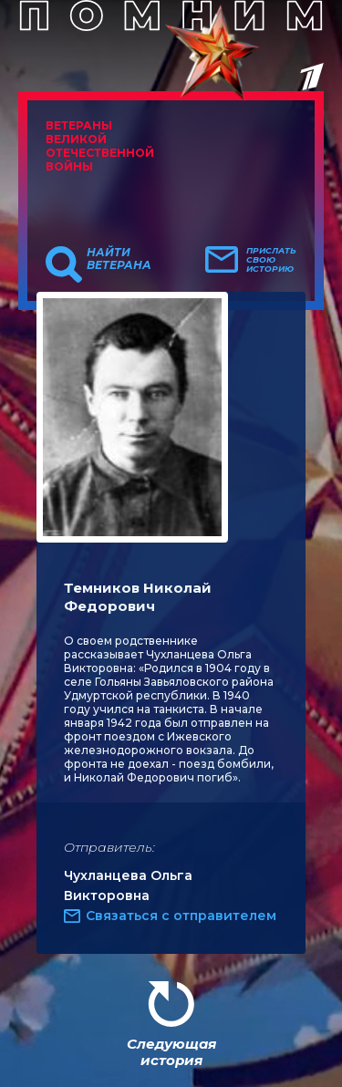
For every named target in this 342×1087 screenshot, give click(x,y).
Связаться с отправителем (181, 915)
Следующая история (171, 1052)
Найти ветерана (119, 259)
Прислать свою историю (271, 260)
